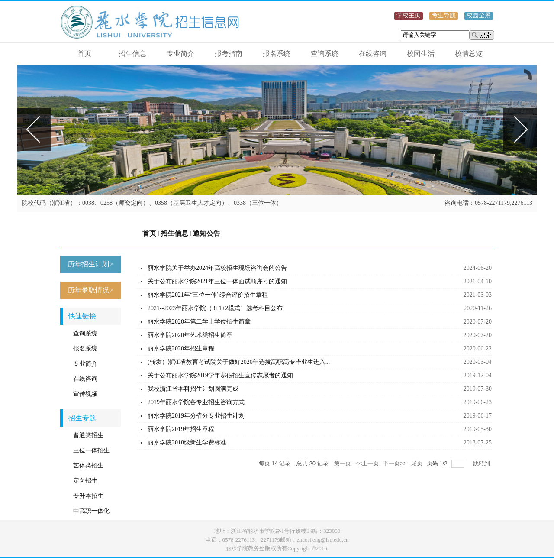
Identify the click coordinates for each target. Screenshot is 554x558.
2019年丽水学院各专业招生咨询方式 (196, 402)
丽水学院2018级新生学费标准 (187, 442)
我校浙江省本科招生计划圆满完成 (193, 389)
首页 (149, 233)
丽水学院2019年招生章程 (181, 429)
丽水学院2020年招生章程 (181, 348)
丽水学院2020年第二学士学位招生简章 (199, 321)
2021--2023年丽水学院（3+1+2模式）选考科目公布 (215, 308)
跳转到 (482, 463)
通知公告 (206, 233)
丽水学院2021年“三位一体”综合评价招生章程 (208, 295)
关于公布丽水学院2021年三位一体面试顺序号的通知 (217, 281)
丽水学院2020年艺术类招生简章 (190, 335)
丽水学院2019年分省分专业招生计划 (196, 415)
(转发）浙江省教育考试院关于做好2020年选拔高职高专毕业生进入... (239, 362)
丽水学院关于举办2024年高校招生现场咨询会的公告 (217, 268)
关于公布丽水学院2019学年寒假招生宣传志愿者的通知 (220, 375)
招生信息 (174, 233)
